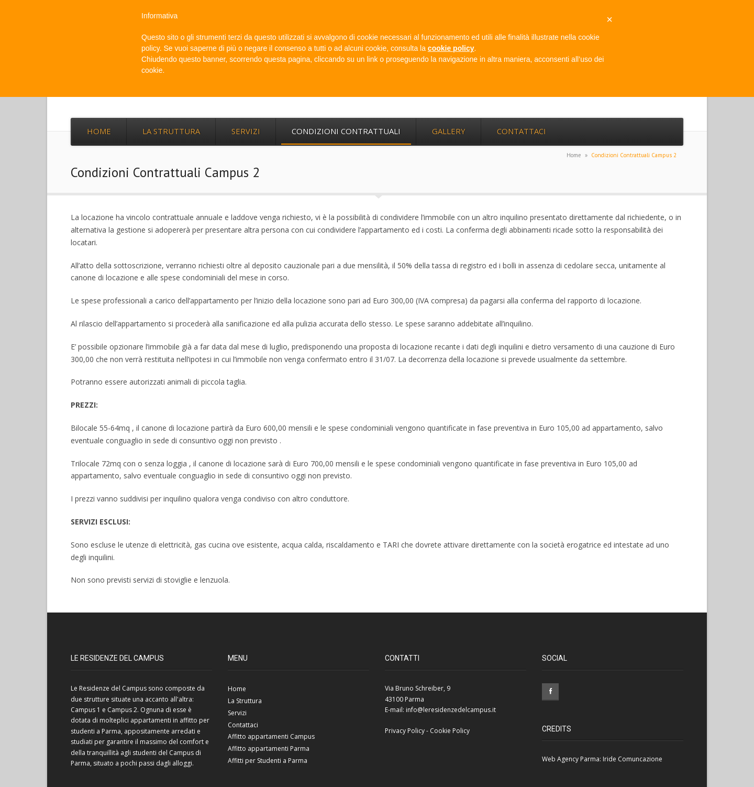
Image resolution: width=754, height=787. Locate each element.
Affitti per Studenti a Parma (267, 760)
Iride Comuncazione (632, 759)
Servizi (245, 131)
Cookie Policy (450, 730)
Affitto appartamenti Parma (268, 748)
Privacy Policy (405, 730)
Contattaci (521, 131)
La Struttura (171, 131)
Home (99, 131)
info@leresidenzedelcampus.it (451, 709)
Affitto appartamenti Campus (271, 736)
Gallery (448, 131)
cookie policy (451, 48)
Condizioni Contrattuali (346, 131)
